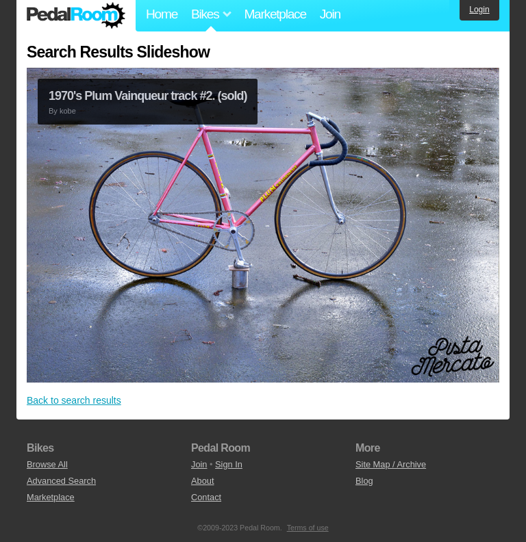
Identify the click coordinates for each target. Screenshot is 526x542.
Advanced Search (61, 481)
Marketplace (274, 14)
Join (330, 14)
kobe (68, 111)
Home (161, 14)
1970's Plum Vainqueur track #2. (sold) (148, 96)
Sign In (228, 464)
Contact (206, 497)
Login (479, 9)
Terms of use (308, 528)
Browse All (47, 464)
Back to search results (74, 400)
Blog (364, 481)
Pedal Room (76, 15)
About (202, 481)
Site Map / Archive (390, 464)
